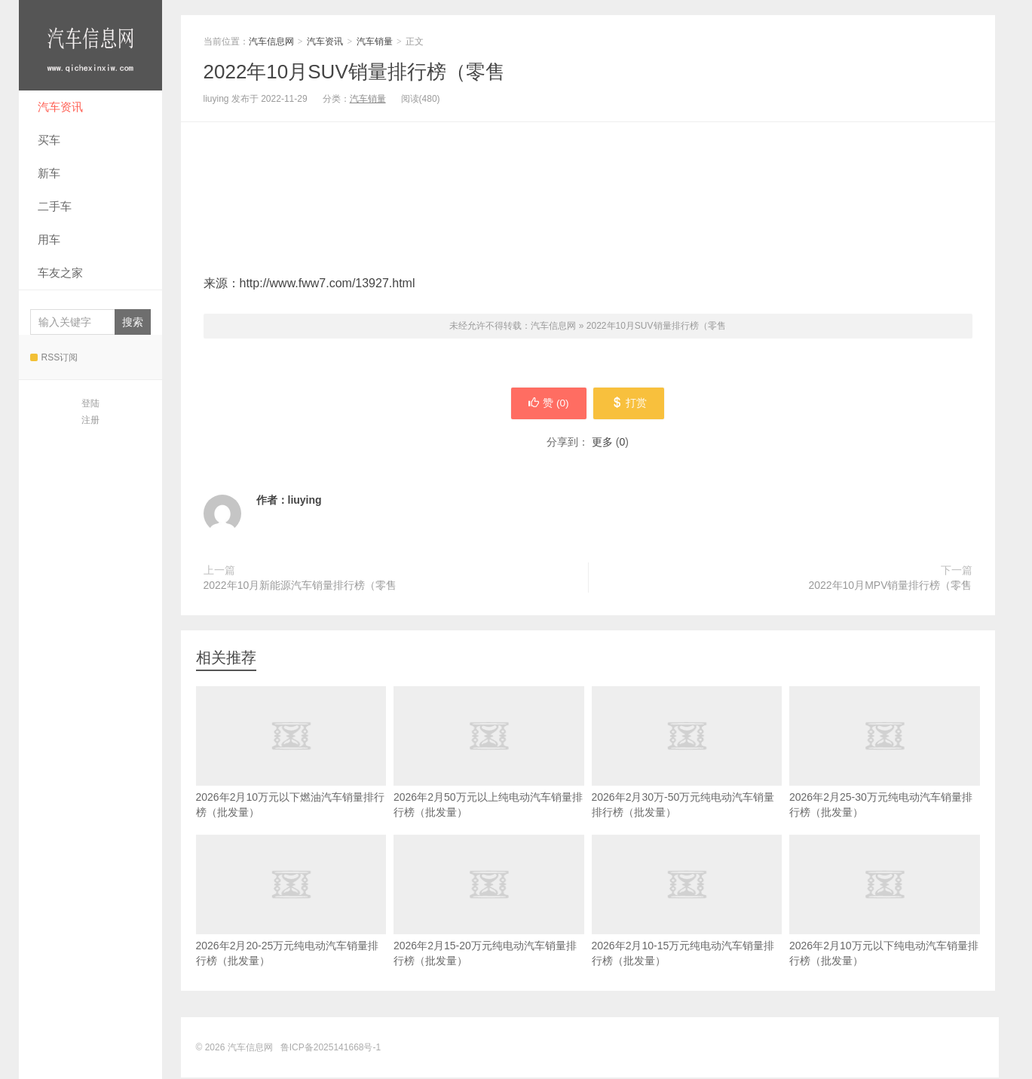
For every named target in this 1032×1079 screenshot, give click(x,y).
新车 (49, 173)
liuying (305, 501)
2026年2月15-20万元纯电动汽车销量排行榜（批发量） (489, 924)
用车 (49, 239)
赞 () (547, 404)
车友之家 (60, 272)
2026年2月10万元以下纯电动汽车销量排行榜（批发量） (884, 924)
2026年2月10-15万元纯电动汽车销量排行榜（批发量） (687, 924)
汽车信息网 (90, 45)
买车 (49, 139)
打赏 (630, 404)
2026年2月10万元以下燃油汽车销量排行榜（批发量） (291, 776)
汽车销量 (375, 41)
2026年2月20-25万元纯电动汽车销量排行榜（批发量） (291, 924)
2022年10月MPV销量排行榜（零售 (890, 587)
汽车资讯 (60, 106)
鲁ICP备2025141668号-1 (330, 1049)
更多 (602, 443)
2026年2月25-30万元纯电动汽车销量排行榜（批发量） (884, 776)
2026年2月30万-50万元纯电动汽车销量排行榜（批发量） (687, 776)
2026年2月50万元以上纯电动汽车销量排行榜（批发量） (489, 776)
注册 (90, 420)
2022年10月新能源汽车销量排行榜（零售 (300, 587)
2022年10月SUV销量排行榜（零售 (354, 71)
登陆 (90, 403)
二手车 (55, 206)
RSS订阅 (54, 357)
